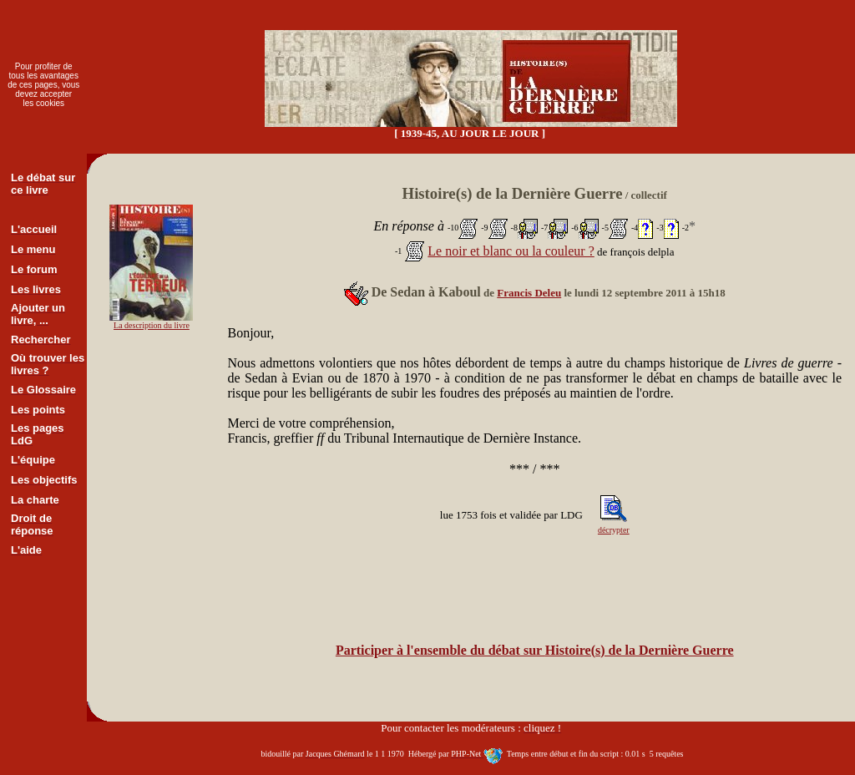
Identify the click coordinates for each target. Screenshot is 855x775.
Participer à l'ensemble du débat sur (535, 650)
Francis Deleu (529, 292)
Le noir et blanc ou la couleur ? (511, 251)
